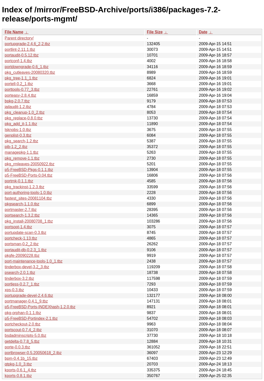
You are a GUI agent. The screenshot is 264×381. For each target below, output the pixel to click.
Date (203, 32)
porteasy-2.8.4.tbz (20, 95)
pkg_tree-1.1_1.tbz (21, 78)
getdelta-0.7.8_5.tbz (22, 341)
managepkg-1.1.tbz (21, 152)
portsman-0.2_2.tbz (22, 244)
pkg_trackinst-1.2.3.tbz (24, 187)
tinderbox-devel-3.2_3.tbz (27, 267)
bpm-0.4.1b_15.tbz (21, 358)
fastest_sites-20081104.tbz (28, 198)
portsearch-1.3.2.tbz (22, 215)
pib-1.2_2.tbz (16, 147)
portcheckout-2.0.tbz (22, 324)
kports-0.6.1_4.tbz (20, 370)
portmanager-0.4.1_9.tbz (26, 301)
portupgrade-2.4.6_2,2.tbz (27, 44)
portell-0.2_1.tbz (19, 84)
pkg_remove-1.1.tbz (22, 158)
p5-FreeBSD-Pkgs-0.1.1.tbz (29, 170)
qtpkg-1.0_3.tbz (18, 364)
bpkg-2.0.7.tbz (17, 101)
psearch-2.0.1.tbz (20, 272)
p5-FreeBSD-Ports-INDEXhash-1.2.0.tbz (40, 307)
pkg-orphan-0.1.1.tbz (23, 313)
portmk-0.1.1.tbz (19, 181)
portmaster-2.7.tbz (21, 210)
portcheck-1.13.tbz (21, 238)
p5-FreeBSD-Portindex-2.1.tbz (31, 318)
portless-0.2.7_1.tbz (22, 284)
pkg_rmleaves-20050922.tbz (29, 164)
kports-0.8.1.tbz (18, 376)
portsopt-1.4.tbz (18, 227)
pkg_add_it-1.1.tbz (21, 124)
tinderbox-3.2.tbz (19, 278)
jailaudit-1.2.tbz (18, 107)
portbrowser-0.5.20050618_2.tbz (33, 353)
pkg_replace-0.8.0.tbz (24, 118)
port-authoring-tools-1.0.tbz (28, 192)
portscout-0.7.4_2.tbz (23, 330)
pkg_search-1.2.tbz (21, 141)
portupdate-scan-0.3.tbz (25, 232)
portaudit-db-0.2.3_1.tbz (26, 250)
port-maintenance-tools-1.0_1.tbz (34, 261)
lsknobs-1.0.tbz (18, 130)
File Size (155, 32)
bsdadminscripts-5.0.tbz (25, 335)
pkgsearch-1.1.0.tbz (22, 204)
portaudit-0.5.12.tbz (22, 55)
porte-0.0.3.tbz (17, 347)
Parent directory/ (19, 38)
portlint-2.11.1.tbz (20, 49)
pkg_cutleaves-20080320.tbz (30, 72)
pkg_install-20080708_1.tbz (29, 221)
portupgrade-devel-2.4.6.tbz (29, 295)
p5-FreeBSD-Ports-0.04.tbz (28, 175)
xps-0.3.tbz (14, 290)
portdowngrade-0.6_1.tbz (27, 67)
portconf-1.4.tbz (18, 61)
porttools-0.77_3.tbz (22, 89)
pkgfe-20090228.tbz (22, 255)
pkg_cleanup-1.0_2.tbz (25, 112)
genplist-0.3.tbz (18, 135)
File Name (14, 32)
